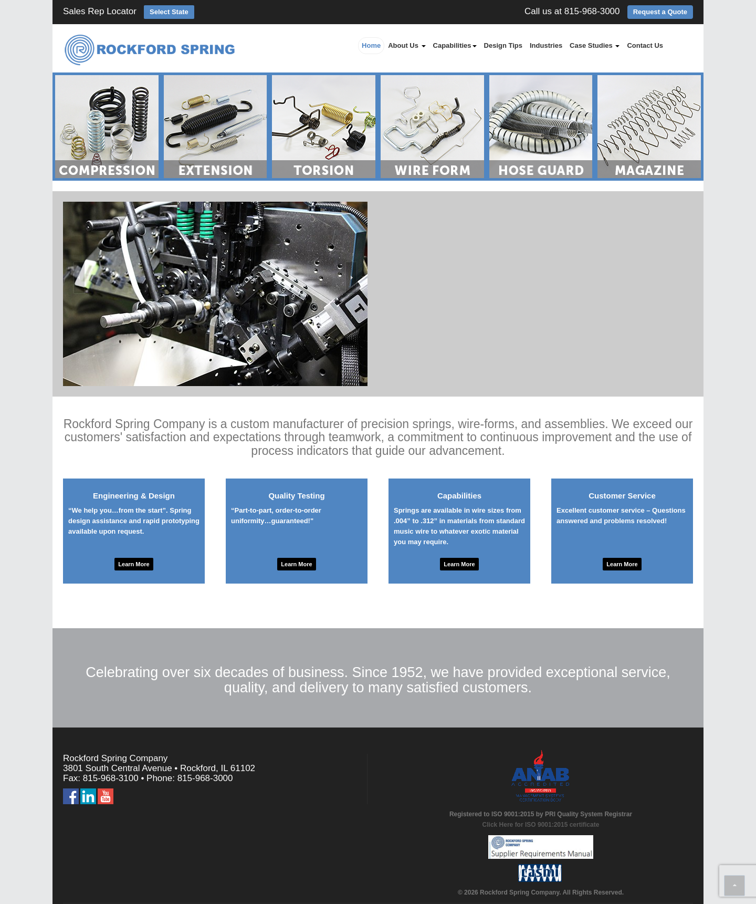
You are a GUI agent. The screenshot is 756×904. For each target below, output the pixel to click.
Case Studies (595, 45)
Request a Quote (660, 12)
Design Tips (503, 45)
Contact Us (645, 45)
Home (371, 45)
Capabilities (455, 45)
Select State (169, 12)
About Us (406, 45)
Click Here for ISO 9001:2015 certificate (541, 824)
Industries (546, 45)
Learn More (133, 564)
